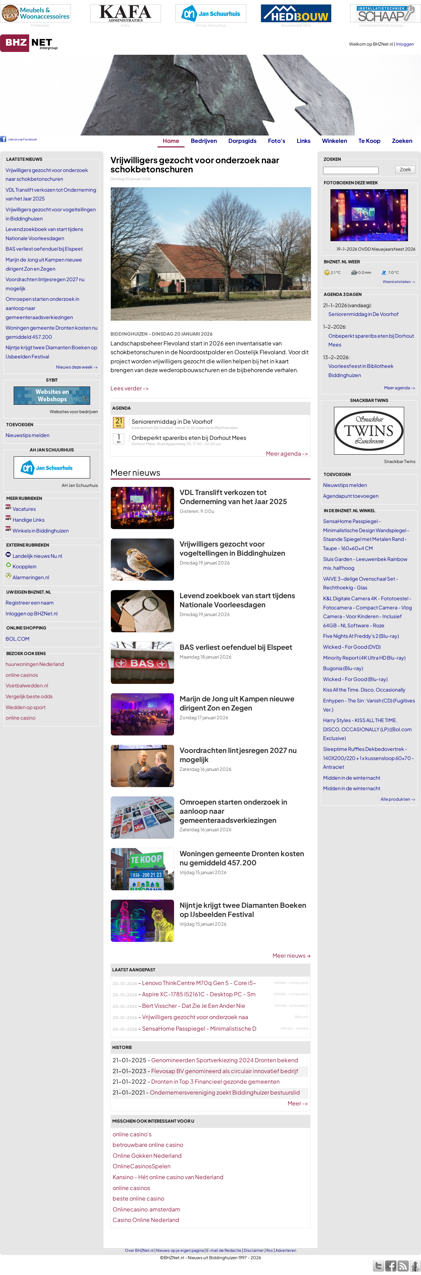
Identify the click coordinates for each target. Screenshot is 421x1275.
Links (303, 140)
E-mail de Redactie (223, 1250)
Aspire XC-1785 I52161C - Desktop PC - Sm (199, 994)
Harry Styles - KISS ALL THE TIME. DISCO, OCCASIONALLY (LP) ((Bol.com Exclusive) (367, 729)
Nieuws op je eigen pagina (180, 1250)
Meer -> (298, 1103)
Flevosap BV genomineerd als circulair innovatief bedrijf (224, 1071)
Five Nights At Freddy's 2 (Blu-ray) (361, 636)
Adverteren (285, 1250)
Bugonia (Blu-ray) (343, 668)
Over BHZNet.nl (139, 1250)
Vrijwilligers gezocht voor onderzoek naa (195, 1016)
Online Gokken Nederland (147, 1155)
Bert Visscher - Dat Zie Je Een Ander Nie (193, 1005)
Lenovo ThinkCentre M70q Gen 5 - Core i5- (199, 982)
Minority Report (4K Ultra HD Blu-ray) (364, 657)
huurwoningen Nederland (35, 664)
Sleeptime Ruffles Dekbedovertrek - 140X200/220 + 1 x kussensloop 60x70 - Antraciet (368, 758)
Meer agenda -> (287, 453)
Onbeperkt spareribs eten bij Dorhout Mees (189, 437)
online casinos (22, 675)
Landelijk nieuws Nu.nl (37, 556)
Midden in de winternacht (351, 777)
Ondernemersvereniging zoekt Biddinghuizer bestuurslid (225, 1092)
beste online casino (138, 1198)
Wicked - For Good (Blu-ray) (355, 679)
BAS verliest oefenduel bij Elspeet (44, 248)
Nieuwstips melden (27, 435)
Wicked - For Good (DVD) (352, 646)
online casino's (132, 1134)
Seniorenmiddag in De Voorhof (172, 421)
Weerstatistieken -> (399, 281)
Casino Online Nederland (146, 1219)
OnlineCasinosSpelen (142, 1166)
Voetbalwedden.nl (27, 685)
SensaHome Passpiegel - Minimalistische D (199, 1028)
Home (171, 140)
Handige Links (29, 519)
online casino (20, 717)
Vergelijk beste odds (29, 696)
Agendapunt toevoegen (351, 496)
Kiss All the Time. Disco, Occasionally (364, 689)
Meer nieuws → (291, 955)
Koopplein (24, 566)
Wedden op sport (26, 707)
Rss (269, 1250)
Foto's (276, 140)
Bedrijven (204, 140)
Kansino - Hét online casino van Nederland (168, 1177)
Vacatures (24, 509)
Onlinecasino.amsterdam (146, 1209)
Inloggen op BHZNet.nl (32, 613)
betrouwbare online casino (148, 1144)
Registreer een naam (30, 602)
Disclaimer (254, 1250)
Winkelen (334, 140)
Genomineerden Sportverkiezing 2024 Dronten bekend (224, 1060)
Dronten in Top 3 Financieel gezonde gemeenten (215, 1081)
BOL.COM (17, 638)
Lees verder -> (130, 388)
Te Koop (370, 140)
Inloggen (405, 44)
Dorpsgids (242, 140)
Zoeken (402, 140)
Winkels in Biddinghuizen (41, 530)
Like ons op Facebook (22, 139)
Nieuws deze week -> (77, 367)
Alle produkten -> (398, 799)
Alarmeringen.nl (31, 577)
